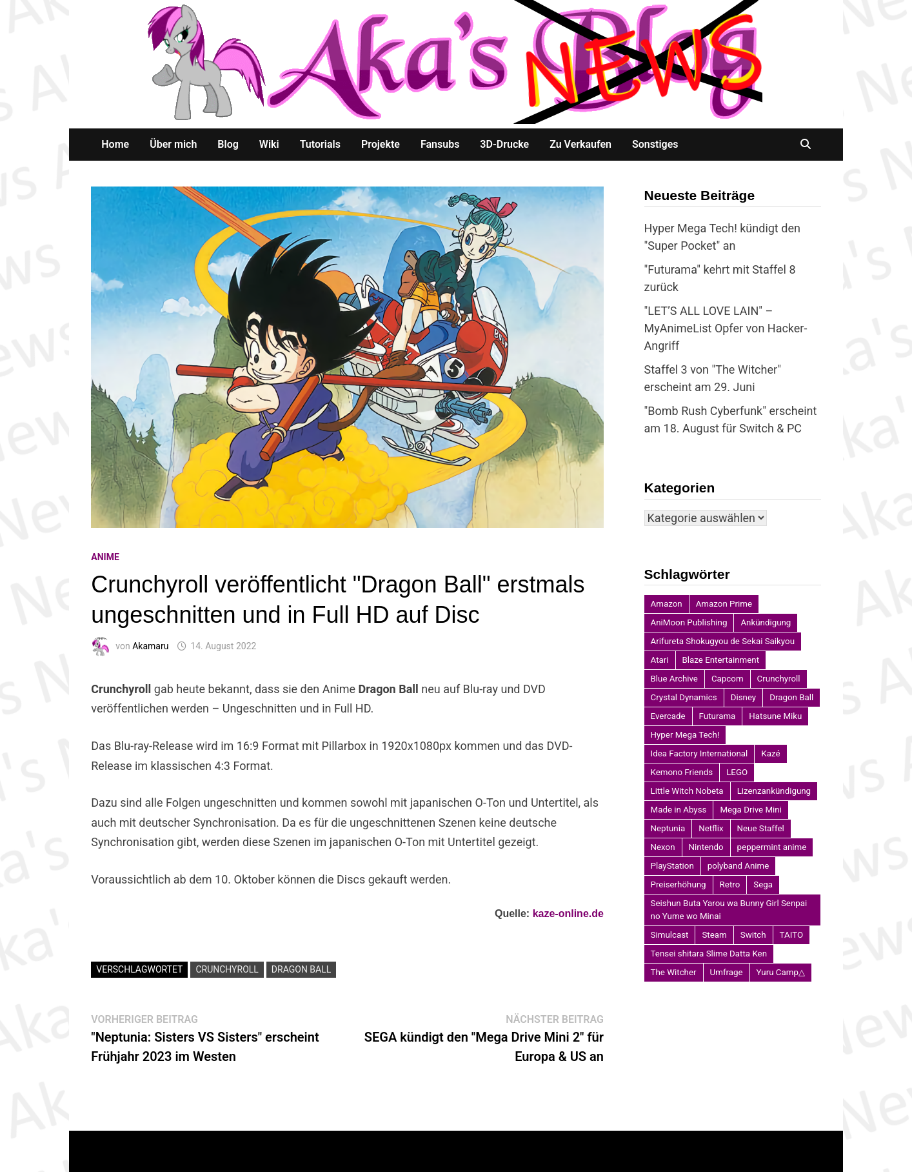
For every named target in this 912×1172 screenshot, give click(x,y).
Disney (744, 697)
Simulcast (670, 935)
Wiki (269, 144)
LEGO (737, 772)
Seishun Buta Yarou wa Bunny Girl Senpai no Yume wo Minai (729, 909)
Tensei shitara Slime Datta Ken (709, 953)
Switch (753, 935)
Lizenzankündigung (774, 791)
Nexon (663, 847)
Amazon (666, 604)
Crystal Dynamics (684, 697)
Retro (730, 884)
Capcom (727, 678)
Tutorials (320, 144)
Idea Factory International (699, 753)
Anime (105, 557)
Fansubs (440, 144)
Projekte (380, 144)
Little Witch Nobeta (687, 791)
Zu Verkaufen (580, 144)
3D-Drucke (504, 144)
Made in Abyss (679, 809)
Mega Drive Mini (750, 809)
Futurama (717, 716)
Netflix (711, 828)
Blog (227, 144)
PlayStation (672, 866)
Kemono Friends (682, 772)
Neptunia (668, 828)
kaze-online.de (568, 913)
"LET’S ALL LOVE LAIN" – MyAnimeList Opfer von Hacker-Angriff (726, 328)
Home (115, 144)
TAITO (792, 935)
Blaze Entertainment (721, 660)
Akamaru (150, 646)
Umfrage (726, 972)
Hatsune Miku (775, 716)
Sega (763, 884)
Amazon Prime (724, 604)
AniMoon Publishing (689, 622)
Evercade (668, 716)
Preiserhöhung (678, 884)
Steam (714, 935)
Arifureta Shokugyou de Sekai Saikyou (723, 641)
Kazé (770, 753)
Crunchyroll (226, 969)
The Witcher (674, 972)
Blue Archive (674, 678)
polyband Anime (738, 866)
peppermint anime (772, 847)
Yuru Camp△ (781, 972)
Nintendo (706, 847)
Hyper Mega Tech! (685, 735)
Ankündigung (765, 622)
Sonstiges (655, 144)
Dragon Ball (301, 969)
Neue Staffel (760, 828)
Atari (660, 660)
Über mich (173, 144)
